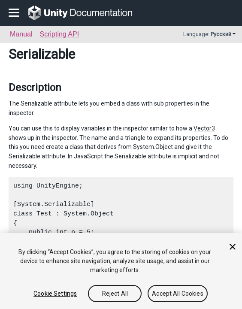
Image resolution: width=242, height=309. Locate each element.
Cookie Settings (55, 293)
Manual (21, 34)
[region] (121, 271)
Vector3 (204, 128)
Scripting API (59, 34)
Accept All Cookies (177, 293)
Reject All (115, 293)
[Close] (232, 246)
